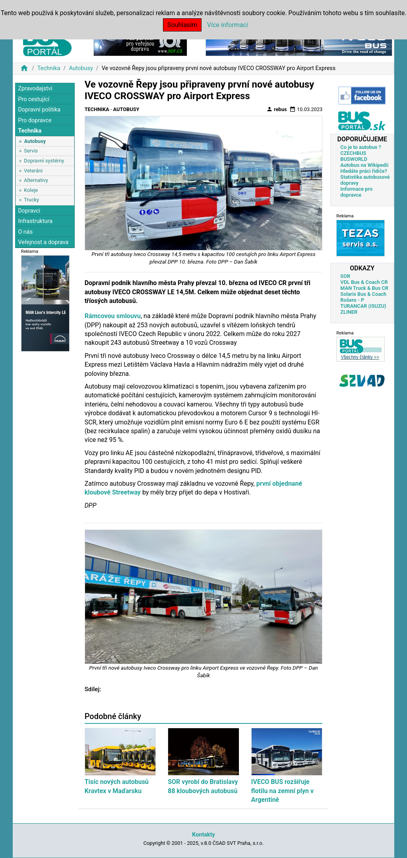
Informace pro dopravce (356, 192)
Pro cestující (33, 99)
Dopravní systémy (44, 161)
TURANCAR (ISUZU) (363, 306)
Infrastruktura (35, 221)
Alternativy (36, 180)
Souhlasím (182, 25)
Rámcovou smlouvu (113, 316)
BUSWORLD (353, 159)
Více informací (227, 25)
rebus (276, 109)
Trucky (31, 200)
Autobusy (81, 68)
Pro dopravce (34, 120)
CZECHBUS (353, 153)
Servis (31, 151)
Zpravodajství (35, 88)
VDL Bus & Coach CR (364, 282)
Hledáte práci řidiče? (363, 171)
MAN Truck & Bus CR (364, 288)
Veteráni (33, 171)
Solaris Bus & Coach (363, 294)
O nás (25, 232)
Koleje (31, 190)
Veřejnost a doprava (43, 242)
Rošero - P (352, 300)
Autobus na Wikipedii (364, 165)
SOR (345, 276)
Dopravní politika (39, 109)
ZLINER (348, 312)
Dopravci (29, 210)
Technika (48, 68)
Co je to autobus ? (360, 147)
